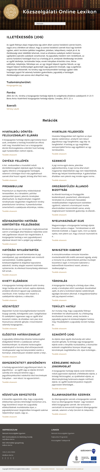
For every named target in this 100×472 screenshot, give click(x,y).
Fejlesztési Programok (59, 437)
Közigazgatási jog (14, 85)
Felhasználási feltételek (48, 469)
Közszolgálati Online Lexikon (60, 11)
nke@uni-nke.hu (7, 455)
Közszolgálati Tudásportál (60, 440)
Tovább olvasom (9, 155)
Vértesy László (13, 109)
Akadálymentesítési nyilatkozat (74, 469)
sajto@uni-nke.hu (8, 439)
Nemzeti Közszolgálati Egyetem (62, 433)
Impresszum (60, 469)
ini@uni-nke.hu (7, 445)
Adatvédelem (35, 469)
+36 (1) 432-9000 (8, 452)
